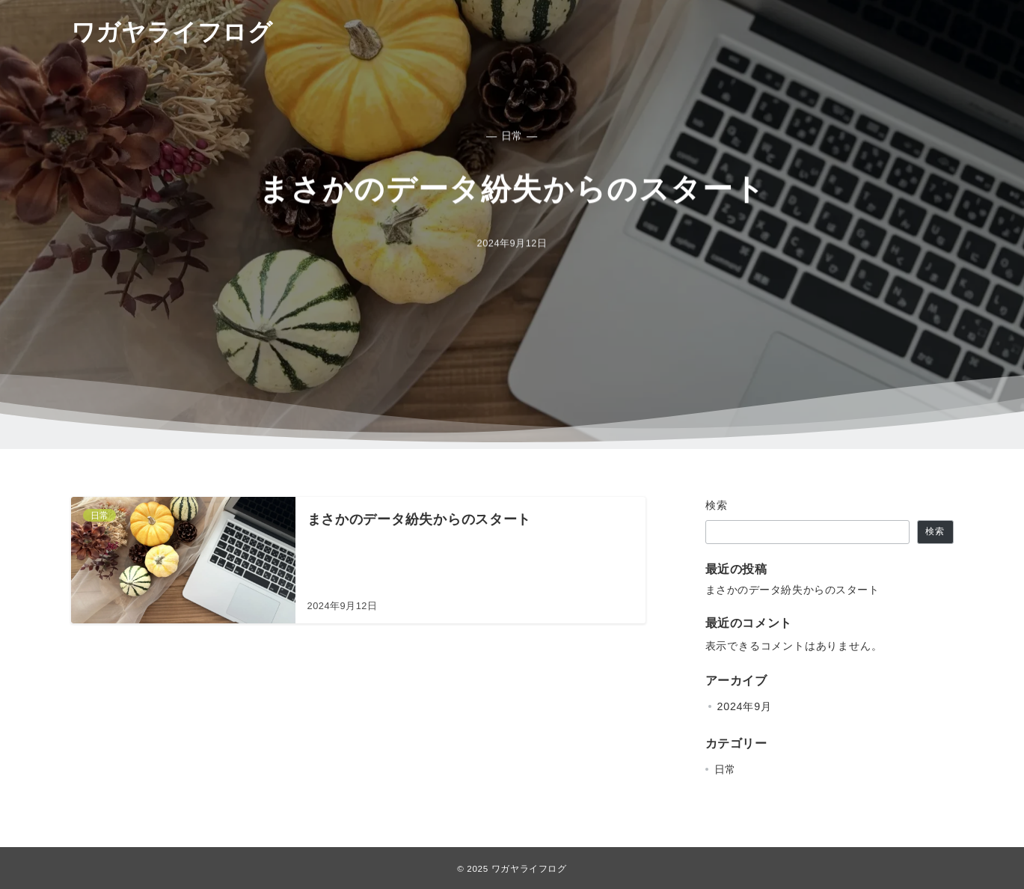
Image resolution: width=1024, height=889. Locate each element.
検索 (717, 505)
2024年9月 (744, 706)
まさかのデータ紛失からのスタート (792, 590)
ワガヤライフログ (172, 32)
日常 (725, 769)
